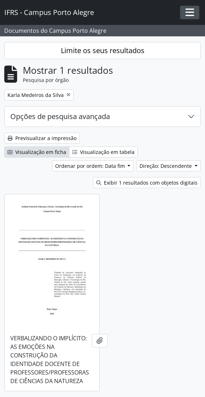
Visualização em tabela (103, 152)
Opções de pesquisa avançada (60, 116)
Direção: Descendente (166, 166)
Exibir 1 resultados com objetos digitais (147, 182)
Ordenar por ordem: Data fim (90, 166)
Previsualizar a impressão (42, 138)
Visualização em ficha (36, 152)
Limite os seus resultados (102, 50)
